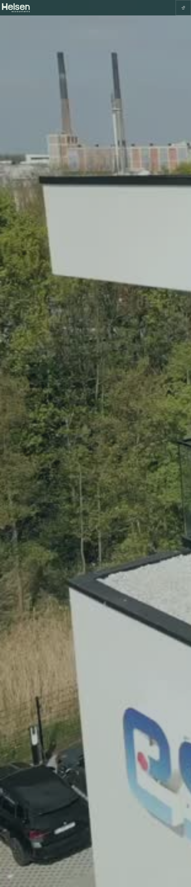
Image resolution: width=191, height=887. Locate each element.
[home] (22, 7)
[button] (183, 7)
